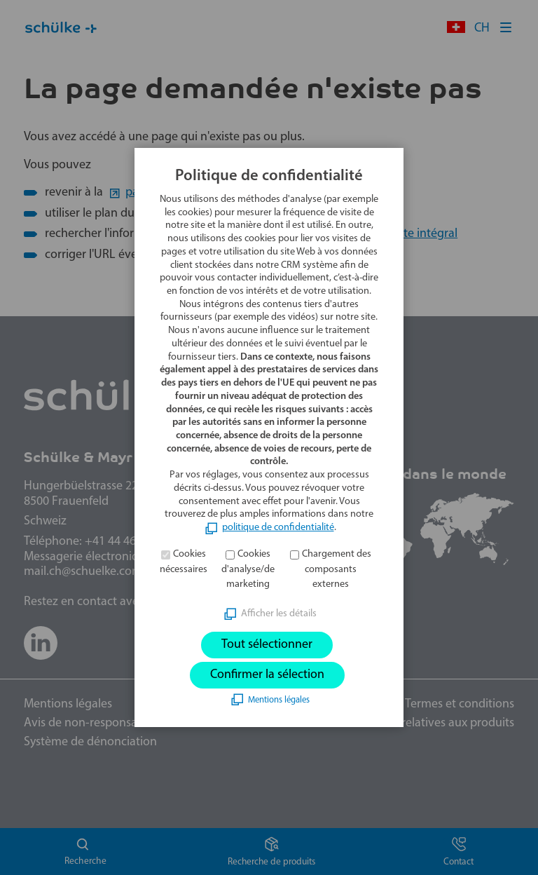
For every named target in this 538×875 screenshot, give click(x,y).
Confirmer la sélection (267, 674)
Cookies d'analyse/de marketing (248, 569)
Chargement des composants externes (336, 569)
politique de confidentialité (278, 527)
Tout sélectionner (266, 644)
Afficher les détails (279, 614)
